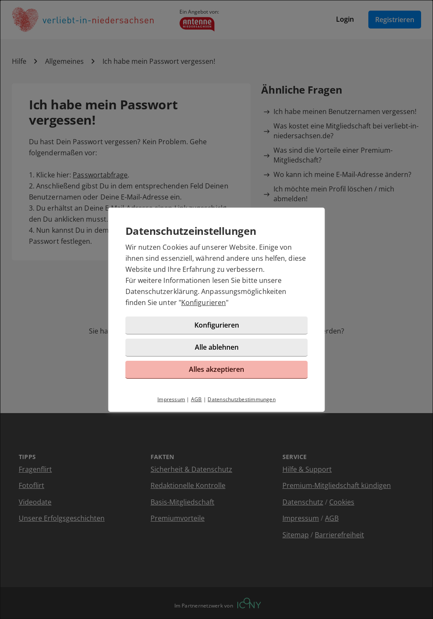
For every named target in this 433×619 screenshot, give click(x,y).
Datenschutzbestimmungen (242, 399)
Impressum (171, 399)
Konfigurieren (203, 302)
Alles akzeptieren (216, 369)
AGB (196, 399)
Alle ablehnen (217, 347)
